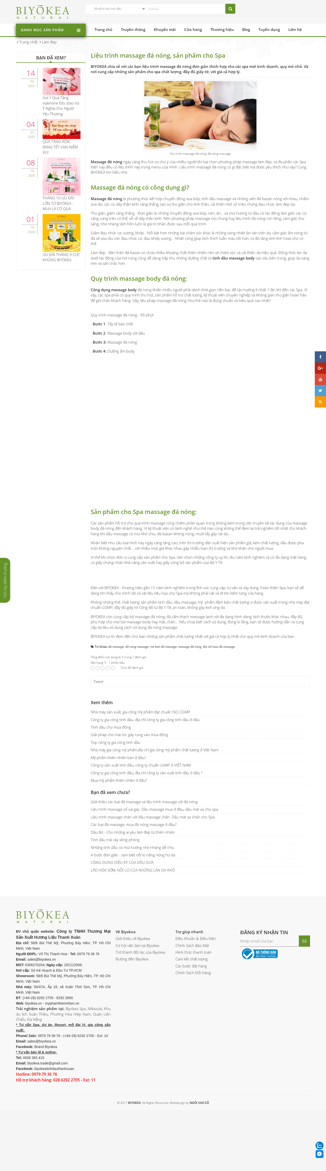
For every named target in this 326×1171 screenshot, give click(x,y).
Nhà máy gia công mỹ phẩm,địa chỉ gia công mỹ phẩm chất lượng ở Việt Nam (155, 816)
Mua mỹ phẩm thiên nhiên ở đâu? (119, 846)
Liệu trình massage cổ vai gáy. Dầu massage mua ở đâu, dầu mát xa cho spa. (155, 875)
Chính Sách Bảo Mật (192, 1011)
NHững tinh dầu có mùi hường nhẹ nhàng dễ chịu (132, 913)
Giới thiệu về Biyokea (133, 1005)
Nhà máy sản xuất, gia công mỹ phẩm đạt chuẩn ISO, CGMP (140, 778)
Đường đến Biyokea (132, 1025)
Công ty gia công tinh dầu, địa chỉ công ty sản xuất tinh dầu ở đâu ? (146, 839)
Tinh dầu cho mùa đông (111, 793)
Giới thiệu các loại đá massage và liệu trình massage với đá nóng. (145, 868)
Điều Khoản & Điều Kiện (195, 1005)
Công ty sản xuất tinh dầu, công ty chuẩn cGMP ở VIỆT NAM (141, 831)
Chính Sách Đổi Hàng (193, 1039)
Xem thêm (102, 769)
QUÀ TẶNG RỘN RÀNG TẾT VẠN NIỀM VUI (60, 147)
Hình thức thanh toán (193, 1018)
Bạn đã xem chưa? (110, 859)
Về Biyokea (126, 998)
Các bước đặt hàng (191, 1032)
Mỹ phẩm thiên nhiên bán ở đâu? (118, 823)
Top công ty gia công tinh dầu (115, 808)
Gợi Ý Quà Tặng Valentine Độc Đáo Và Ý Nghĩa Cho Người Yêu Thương (61, 105)
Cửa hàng (193, 29)
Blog (246, 29)
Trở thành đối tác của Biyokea (140, 1018)
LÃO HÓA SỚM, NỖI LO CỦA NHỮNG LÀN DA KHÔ (133, 936)
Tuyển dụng (269, 29)
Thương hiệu (222, 29)
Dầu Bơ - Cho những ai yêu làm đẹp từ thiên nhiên (133, 898)
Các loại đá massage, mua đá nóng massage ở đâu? (133, 891)
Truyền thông (133, 29)
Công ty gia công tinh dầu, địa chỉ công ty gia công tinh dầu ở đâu (145, 785)
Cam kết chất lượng (191, 1025)
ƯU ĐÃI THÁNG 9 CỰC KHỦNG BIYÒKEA (61, 257)
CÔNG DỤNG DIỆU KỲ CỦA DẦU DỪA (122, 928)
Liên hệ (295, 29)
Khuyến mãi (165, 29)
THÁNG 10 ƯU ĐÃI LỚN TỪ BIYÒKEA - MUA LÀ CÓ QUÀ (58, 203)
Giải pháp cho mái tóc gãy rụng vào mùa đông (129, 801)
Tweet (98, 748)
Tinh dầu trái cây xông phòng (115, 906)
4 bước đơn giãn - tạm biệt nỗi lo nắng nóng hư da (133, 921)
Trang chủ (103, 29)
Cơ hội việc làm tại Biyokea (137, 1011)
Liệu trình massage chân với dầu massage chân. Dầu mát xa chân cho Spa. (153, 883)
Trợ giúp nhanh (189, 998)
